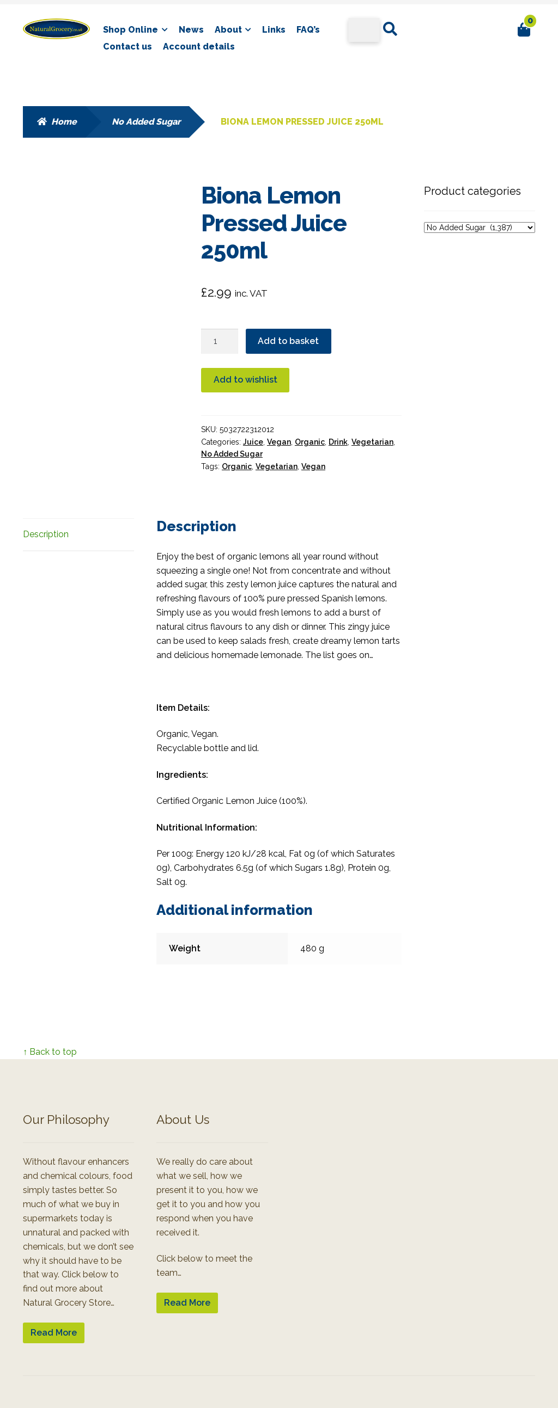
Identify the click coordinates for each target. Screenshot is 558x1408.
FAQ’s (308, 29)
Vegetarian (372, 442)
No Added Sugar (146, 121)
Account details (199, 46)
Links (274, 29)
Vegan (279, 442)
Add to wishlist (245, 379)
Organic (310, 442)
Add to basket (288, 341)
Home (64, 121)
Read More (54, 1332)
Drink (338, 442)
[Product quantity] (219, 341)
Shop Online (130, 29)
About (228, 29)
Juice (253, 442)
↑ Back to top (50, 1052)
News (191, 29)
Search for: (390, 29)
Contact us (127, 46)
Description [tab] (46, 534)
